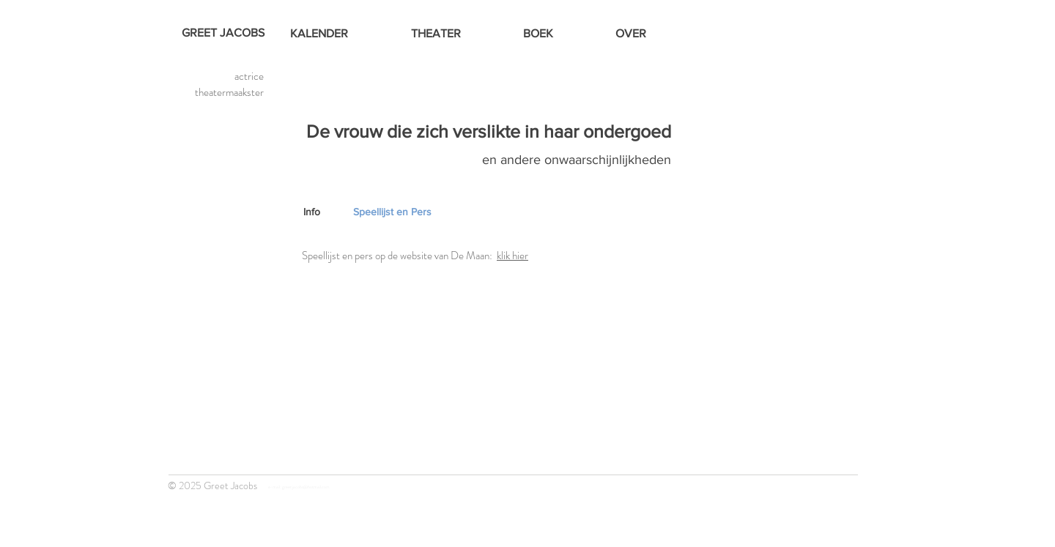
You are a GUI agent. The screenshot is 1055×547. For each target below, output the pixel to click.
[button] (382, 212)
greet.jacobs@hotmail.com (306, 487)
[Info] (324, 212)
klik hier (512, 256)
